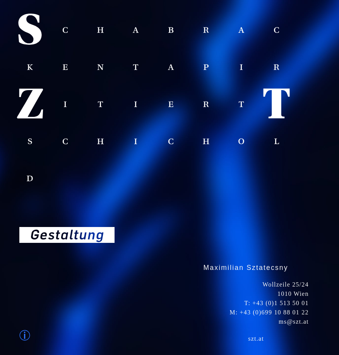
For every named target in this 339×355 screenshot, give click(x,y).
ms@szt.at (294, 321)
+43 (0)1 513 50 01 (280, 303)
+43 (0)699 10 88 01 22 (274, 312)
